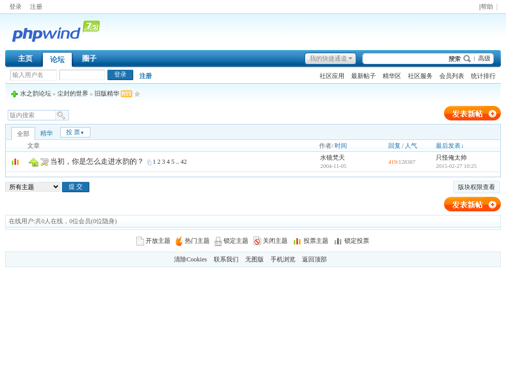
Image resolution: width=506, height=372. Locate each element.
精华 (46, 133)
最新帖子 (363, 76)
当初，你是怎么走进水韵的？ (97, 161)
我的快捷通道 (328, 58)
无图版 (254, 259)
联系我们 (226, 259)
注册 (36, 6)
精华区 (392, 76)
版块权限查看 (476, 187)
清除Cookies (190, 259)
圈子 (89, 59)
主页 (25, 59)
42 (184, 161)
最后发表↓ (450, 145)
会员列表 (451, 76)
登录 (15, 6)
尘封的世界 (72, 93)
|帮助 (486, 7)
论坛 (57, 60)
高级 (484, 58)
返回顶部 (314, 259)
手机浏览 (283, 259)
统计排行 (483, 76)
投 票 (75, 132)
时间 (341, 145)
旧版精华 (106, 93)
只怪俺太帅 (451, 157)
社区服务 (420, 76)
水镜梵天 (332, 157)
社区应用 (332, 76)
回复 (394, 145)
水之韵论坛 (35, 93)
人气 (411, 145)
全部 (23, 133)
